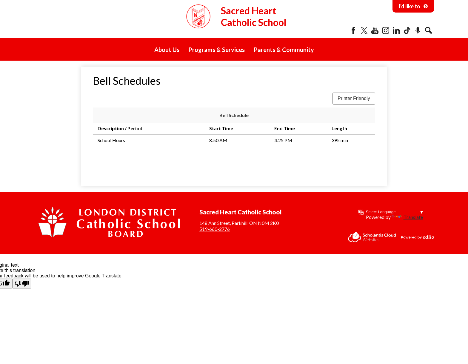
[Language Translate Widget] (394, 212)
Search (428, 30)
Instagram (385, 30)
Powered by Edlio (417, 237)
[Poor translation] (21, 283)
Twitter (364, 30)
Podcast (417, 30)
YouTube (374, 30)
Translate (407, 217)
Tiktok (407, 30)
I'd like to (413, 6)
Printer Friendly (354, 98)
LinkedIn (396, 30)
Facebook (353, 30)
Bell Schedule (234, 115)
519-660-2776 (214, 229)
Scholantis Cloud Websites (372, 237)
